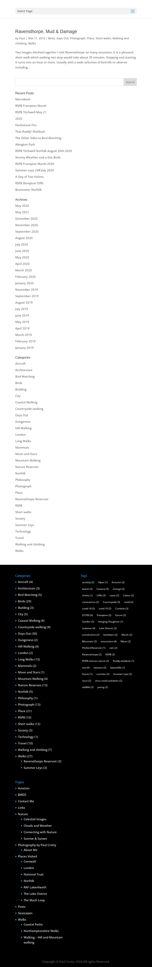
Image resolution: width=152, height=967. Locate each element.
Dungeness (23, 422)
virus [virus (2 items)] (86, 680)
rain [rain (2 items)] (113, 647)
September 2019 (27, 296)
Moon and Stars (26, 454)
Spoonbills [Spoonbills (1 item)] (117, 667)
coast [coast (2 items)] (114, 595)
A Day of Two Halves (29, 177)
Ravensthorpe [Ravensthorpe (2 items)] (92, 654)
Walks (32, 43)
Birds (51, 38)
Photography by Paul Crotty (37, 845)
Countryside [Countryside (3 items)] (111, 602)
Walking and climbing (30, 544)
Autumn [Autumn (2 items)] (118, 582)
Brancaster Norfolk (28, 190)
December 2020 (26, 218)
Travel (19, 538)
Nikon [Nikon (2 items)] (126, 641)
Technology (23, 531)
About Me (30, 850)
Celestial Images (35, 819)
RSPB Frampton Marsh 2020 (34, 164)
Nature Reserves (27, 467)
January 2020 (24, 283)
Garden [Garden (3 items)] (88, 621)
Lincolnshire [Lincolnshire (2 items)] (90, 634)
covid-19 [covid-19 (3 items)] (88, 608)
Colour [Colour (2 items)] (128, 595)
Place (90, 38)
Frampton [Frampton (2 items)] (104, 615)
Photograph (77, 38)
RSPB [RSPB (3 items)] (110, 654)
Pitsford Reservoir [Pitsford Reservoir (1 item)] (93, 647)
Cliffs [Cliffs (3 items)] (101, 595)
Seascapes (25, 913)
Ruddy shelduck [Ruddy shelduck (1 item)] (123, 661)
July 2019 (21, 309)
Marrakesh (22, 99)
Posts (21, 907)
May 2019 (22, 322)
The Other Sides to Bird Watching (38, 138)
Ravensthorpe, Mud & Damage (46, 31)
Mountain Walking (27, 460)
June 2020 (22, 251)
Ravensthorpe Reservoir (32, 499)
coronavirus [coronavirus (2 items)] (90, 602)
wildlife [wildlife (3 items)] (88, 687)
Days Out (62, 38)
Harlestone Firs (25, 125)
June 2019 (22, 315)
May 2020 (22, 257)
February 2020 (25, 277)
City (18, 396)
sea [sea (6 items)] (86, 667)
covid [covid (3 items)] (128, 602)
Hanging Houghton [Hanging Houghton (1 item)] (110, 621)
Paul (22, 38)
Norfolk (20, 473)
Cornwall (30, 861)
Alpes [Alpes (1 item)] (103, 582)
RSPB (18, 505)
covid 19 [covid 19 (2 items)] (105, 608)
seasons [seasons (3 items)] (100, 667)
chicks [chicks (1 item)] (87, 595)
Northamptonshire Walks (41, 931)
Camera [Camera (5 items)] (102, 589)
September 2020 (27, 231)
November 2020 (26, 225)
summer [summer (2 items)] (102, 674)
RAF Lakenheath (35, 887)
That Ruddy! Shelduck (30, 131)
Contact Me (26, 801)
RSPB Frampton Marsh (30, 106)
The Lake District (35, 894)
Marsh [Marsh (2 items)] (126, 634)
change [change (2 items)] (119, 589)
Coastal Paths (33, 924)
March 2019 (23, 335)
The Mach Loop (34, 900)
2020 (18, 119)
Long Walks (23, 441)
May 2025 (22, 206)
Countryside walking (29, 409)
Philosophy (22, 480)
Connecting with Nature (40, 832)
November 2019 (26, 289)
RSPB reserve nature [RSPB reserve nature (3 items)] (95, 661)
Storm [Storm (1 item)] (87, 674)
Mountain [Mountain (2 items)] (89, 641)
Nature (23, 814)
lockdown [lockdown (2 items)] (110, 634)
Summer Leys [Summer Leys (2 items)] (122, 674)
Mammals (22, 447)
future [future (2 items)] (120, 615)
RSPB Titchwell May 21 (31, 112)
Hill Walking (23, 428)
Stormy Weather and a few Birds (37, 157)
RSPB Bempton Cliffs (29, 183)
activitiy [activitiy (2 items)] (88, 582)
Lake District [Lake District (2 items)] (108, 628)
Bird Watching (25, 376)
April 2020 (22, 264)
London (20, 434)
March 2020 (23, 270)
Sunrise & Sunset (35, 838)
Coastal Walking (26, 402)
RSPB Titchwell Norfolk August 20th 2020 (43, 151)
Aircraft (20, 363)
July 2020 (21, 244)
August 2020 (24, 238)
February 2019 (25, 341)
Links (21, 808)
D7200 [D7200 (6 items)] (87, 615)
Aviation (24, 788)
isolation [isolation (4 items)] (88, 628)
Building (20, 389)
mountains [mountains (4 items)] (109, 641)
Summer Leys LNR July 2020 (34, 170)
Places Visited (27, 856)
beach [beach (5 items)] (87, 589)
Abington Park (25, 144)
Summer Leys (24, 525)
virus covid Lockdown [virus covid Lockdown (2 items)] (108, 680)
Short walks (103, 38)
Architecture (23, 370)
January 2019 (24, 348)
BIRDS (22, 795)
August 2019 (24, 302)
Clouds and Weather (38, 826)
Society (20, 518)
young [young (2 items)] (102, 687)
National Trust (34, 874)
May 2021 (22, 212)
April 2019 (22, 328)
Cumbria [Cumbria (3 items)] (121, 608)
